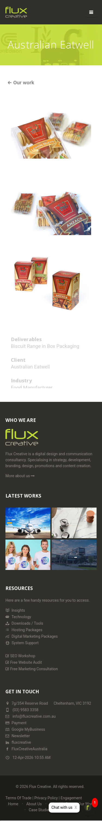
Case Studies (40, 810)
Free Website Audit (23, 662)
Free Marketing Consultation (31, 669)
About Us (34, 804)
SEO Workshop (20, 656)
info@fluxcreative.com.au (30, 716)
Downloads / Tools (24, 623)
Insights (15, 610)
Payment (15, 723)
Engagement (71, 798)
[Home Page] (21, 439)
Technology (18, 617)
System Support (22, 643)
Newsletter (17, 736)
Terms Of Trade (18, 798)
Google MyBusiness (25, 729)
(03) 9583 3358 (25, 710)
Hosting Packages (23, 630)
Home (13, 804)
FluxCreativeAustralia (26, 749)
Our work (23, 82)
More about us (20, 476)
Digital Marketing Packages (31, 636)
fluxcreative (18, 742)
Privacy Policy (46, 798)
